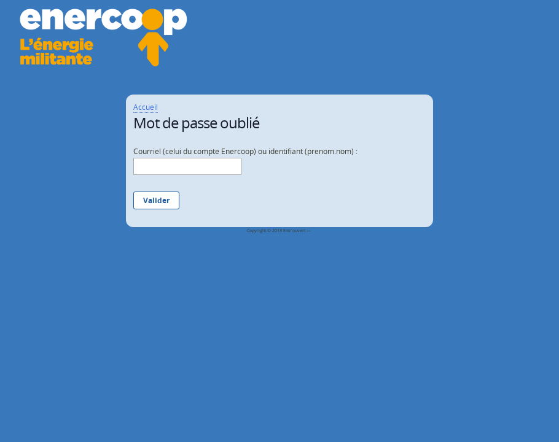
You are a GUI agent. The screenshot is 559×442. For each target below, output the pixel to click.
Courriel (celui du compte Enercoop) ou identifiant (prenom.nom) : (245, 151)
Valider (156, 200)
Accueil (145, 107)
